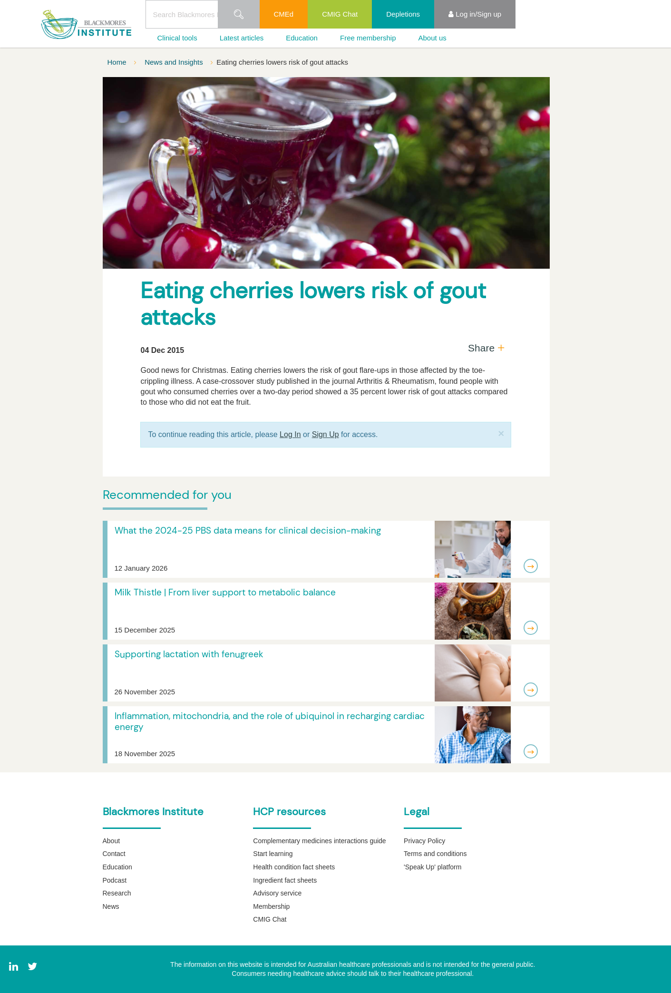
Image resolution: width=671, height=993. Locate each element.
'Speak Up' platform (432, 867)
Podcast (115, 880)
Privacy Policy (424, 841)
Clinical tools (177, 38)
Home (117, 62)
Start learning (272, 853)
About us (432, 38)
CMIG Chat (340, 14)
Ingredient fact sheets (285, 880)
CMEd (284, 14)
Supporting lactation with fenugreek (189, 654)
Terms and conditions (435, 853)
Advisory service (277, 893)
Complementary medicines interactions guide (319, 841)
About (111, 841)
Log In (290, 434)
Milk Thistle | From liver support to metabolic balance (225, 592)
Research (117, 893)
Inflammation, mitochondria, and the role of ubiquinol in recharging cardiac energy (270, 721)
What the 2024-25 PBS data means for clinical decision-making (248, 530)
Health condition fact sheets (294, 867)
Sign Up (325, 434)
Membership (271, 906)
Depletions (403, 14)
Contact (114, 853)
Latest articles (242, 38)
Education (302, 38)
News (111, 906)
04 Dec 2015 (162, 350)
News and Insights (175, 62)
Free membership (368, 38)
